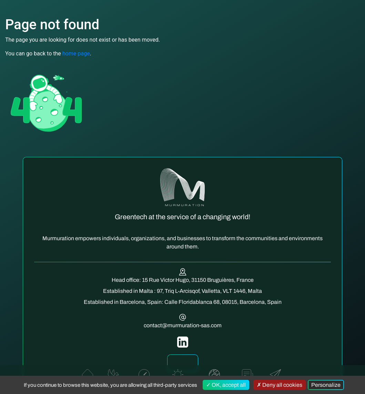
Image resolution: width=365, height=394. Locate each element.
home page (76, 53)
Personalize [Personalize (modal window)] (326, 385)
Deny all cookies (279, 385)
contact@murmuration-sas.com (183, 325)
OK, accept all (226, 385)
